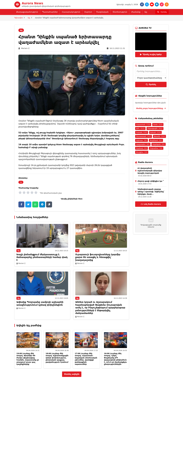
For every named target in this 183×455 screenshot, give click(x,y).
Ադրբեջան (158, 144)
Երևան (155, 132)
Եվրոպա (141, 140)
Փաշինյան (156, 140)
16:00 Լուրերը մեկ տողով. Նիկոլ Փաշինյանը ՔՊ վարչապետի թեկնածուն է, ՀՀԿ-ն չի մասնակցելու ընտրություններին (115, 358)
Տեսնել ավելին (71, 374)
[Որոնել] (162, 12)
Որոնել (151, 84)
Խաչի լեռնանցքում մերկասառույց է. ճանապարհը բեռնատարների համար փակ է (42, 257)
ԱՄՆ (140, 128)
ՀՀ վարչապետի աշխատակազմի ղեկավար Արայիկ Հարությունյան (149, 170)
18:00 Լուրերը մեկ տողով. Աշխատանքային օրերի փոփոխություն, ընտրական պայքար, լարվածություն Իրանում (57, 357)
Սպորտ (88, 12)
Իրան (157, 124)
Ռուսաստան (143, 136)
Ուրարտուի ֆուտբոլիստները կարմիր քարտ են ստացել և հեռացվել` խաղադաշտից (97, 257)
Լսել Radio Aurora (151, 204)
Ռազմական (102, 12)
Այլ (145, 12)
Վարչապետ (142, 144)
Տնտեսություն (120, 12)
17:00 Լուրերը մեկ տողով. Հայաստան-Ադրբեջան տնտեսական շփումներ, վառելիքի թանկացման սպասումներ (86, 358)
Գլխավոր (18, 18)
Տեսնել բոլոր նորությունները (151, 108)
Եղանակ (141, 148)
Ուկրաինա (156, 148)
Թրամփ (159, 136)
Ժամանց (135, 12)
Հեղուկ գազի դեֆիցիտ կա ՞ (150, 181)
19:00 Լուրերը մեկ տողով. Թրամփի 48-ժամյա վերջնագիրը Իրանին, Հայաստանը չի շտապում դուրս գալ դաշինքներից (27, 358)
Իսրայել (141, 132)
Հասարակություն (71, 12)
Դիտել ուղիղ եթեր (151, 54)
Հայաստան (143, 124)
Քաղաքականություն (27, 12)
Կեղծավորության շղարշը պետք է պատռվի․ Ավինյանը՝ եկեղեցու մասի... (150, 191)
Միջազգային (155, 128)
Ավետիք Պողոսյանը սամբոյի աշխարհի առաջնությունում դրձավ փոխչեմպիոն (39, 303)
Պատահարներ (50, 12)
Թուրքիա (141, 152)
